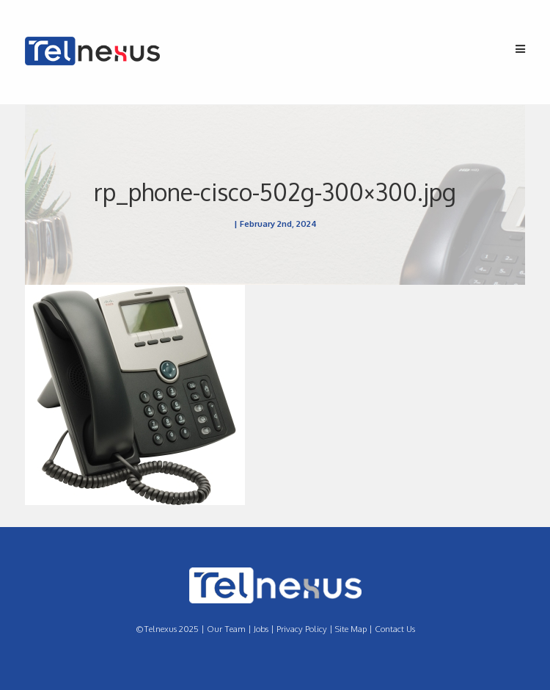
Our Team (226, 628)
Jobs (261, 628)
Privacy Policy (301, 628)
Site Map (351, 628)
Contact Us (395, 628)
